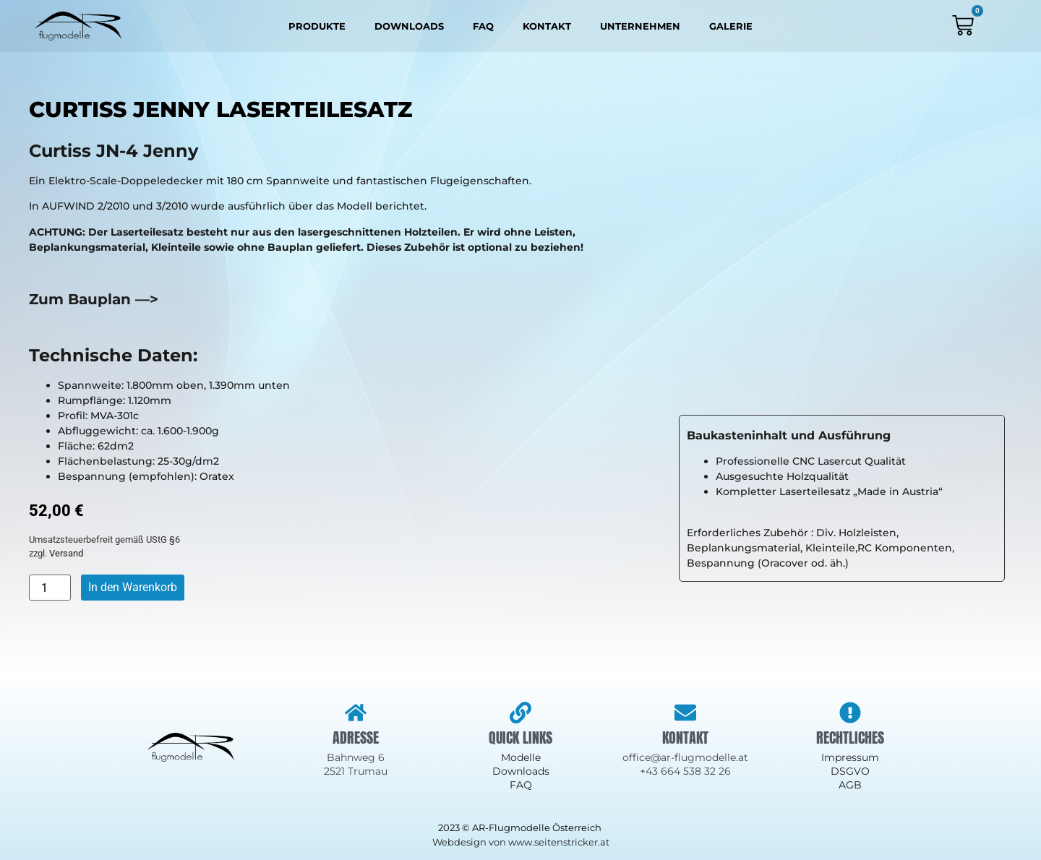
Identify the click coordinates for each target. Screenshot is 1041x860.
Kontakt (547, 26)
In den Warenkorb (132, 587)
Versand (66, 553)
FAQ (483, 26)
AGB (850, 784)
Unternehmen (640, 26)
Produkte (317, 26)
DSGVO (850, 771)
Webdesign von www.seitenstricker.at (520, 842)
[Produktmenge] (50, 588)
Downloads (409, 26)
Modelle (521, 757)
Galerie (731, 26)
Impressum (850, 757)
